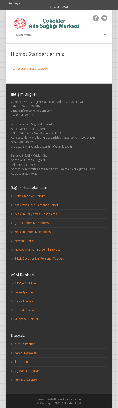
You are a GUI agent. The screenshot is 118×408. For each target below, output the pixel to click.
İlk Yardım (21, 362)
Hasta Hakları (23, 301)
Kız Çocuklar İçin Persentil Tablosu (37, 250)
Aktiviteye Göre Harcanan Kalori (36, 205)
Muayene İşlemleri (26, 319)
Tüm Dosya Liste (25, 380)
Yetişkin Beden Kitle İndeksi (32, 232)
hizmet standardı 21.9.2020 (29, 69)
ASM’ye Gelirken (25, 283)
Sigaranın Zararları (27, 371)
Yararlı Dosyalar (25, 353)
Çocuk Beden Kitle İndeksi (31, 223)
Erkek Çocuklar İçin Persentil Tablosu (39, 258)
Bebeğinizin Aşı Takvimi (30, 196)
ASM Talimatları (24, 344)
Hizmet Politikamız (26, 310)
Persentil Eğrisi (24, 241)
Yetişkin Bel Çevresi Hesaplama (35, 214)
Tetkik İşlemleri (24, 292)
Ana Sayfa (14, 3)
